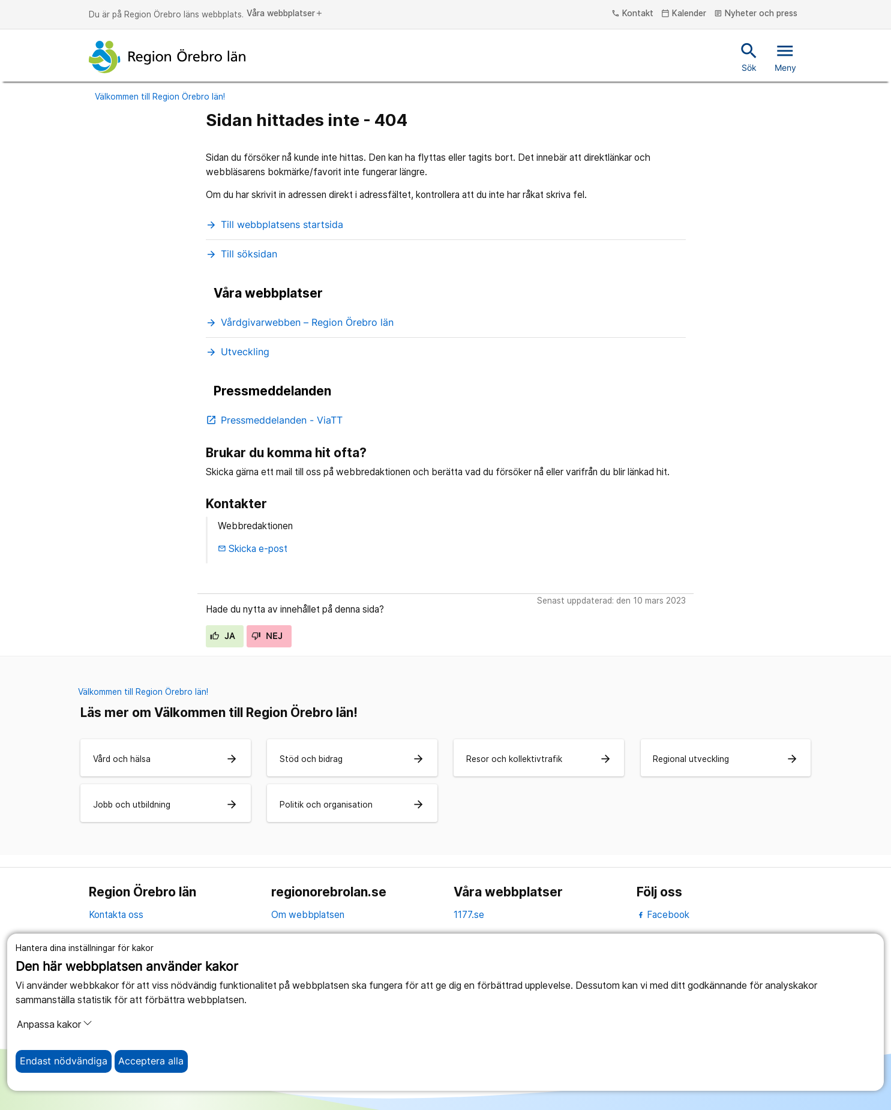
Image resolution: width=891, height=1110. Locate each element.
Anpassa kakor (54, 1024)
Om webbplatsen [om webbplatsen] (307, 914)
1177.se (469, 914)
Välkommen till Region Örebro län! (160, 96)
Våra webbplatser (285, 14)
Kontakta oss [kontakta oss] (116, 914)
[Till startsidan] (167, 57)
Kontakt (632, 14)
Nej (267, 636)
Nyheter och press (755, 14)
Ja (222, 636)
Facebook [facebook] (663, 914)
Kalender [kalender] (683, 14)
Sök (749, 56)
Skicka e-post (252, 548)
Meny (785, 56)
